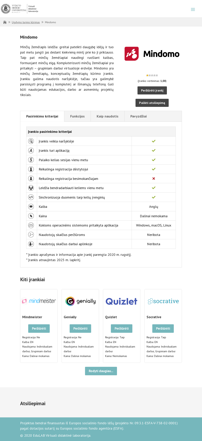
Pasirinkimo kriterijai (42, 116)
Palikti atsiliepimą (152, 103)
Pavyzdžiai (138, 116)
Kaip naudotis (107, 116)
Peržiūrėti (39, 328)
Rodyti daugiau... (101, 371)
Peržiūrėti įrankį (152, 90)
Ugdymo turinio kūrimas (26, 22)
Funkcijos (77, 116)
